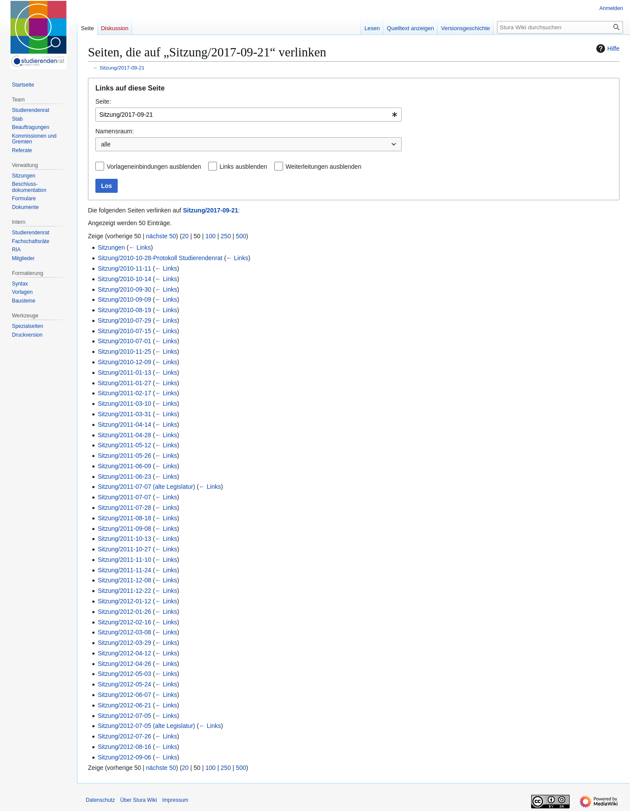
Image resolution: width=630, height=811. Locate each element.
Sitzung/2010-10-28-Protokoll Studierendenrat (160, 257)
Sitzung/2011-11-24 (124, 570)
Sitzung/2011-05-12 (124, 445)
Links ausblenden (243, 166)
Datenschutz (100, 800)
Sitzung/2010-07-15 (124, 330)
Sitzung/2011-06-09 (124, 466)
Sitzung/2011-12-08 (124, 580)
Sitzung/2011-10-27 (124, 549)
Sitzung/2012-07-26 (124, 736)
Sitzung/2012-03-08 (124, 632)
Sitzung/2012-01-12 (124, 601)
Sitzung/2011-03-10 (124, 403)
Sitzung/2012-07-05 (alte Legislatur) (146, 725)
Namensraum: (114, 131)
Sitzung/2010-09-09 (124, 299)
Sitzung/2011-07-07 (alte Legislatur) (146, 486)
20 (185, 236)
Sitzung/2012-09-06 (124, 757)
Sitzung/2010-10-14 (124, 278)
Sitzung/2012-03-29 (124, 642)
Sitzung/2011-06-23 (124, 476)
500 (241, 236)
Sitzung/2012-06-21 (124, 705)
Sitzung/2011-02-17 (124, 393)
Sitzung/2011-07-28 (124, 507)
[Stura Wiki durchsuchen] (560, 27)
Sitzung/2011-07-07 (124, 497)
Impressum (175, 800)
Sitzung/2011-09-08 (124, 528)
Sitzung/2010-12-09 (124, 362)
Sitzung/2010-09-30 (124, 289)
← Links (140, 247)
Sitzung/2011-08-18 (124, 518)
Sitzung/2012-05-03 (124, 673)
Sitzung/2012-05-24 (124, 684)
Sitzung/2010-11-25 (124, 351)
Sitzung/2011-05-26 (124, 455)
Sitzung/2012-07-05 (124, 715)
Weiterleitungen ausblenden (323, 166)
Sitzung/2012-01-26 (124, 611)
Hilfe (607, 48)
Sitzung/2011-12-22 (124, 590)
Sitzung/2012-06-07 (124, 694)
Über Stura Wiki (138, 800)
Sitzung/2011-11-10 (124, 559)
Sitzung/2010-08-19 (124, 309)
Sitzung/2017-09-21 (122, 67)
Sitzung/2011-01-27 (124, 382)
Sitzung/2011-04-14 (124, 424)
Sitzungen (111, 247)
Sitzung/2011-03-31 (124, 414)
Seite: (103, 101)
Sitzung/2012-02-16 (124, 622)
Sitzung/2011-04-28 (124, 435)
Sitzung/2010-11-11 (124, 268)
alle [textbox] (106, 144)
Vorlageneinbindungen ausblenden (154, 166)
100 (211, 236)
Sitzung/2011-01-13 (124, 372)
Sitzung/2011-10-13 (124, 538)
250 (225, 236)
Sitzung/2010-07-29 (124, 320)
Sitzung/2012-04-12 (124, 653)
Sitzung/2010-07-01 (124, 341)
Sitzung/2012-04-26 (124, 663)
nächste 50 (161, 236)
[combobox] (248, 115)
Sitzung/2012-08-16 (124, 746)
